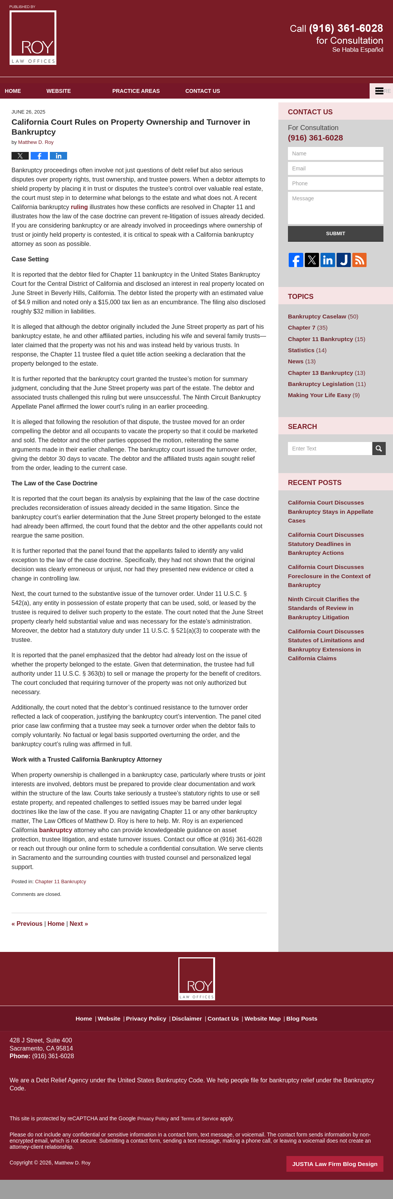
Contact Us (250, 111)
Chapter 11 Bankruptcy (60, 902)
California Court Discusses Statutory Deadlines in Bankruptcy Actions (334, 541)
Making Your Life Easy (320, 409)
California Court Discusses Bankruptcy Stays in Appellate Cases (335, 519)
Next (79, 943)
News (300, 377)
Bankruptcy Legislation (323, 398)
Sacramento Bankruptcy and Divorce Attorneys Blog (33, 35)
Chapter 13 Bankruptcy (323, 388)
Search (379, 461)
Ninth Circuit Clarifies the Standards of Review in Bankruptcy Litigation (334, 592)
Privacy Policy (144, 1034)
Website (90, 111)
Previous (27, 943)
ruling (79, 227)
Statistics (305, 367)
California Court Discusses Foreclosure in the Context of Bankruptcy (325, 566)
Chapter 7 (306, 346)
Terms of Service (202, 1139)
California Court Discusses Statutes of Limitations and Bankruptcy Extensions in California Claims (333, 617)
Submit (335, 253)
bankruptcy (55, 850)
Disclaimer (188, 1034)
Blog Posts (314, 1034)
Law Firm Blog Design (346, 1183)
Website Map (271, 1034)
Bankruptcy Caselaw (320, 336)
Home (29, 111)
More (376, 111)
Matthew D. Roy (73, 1182)
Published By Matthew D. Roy (336, 38)
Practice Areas (168, 111)
